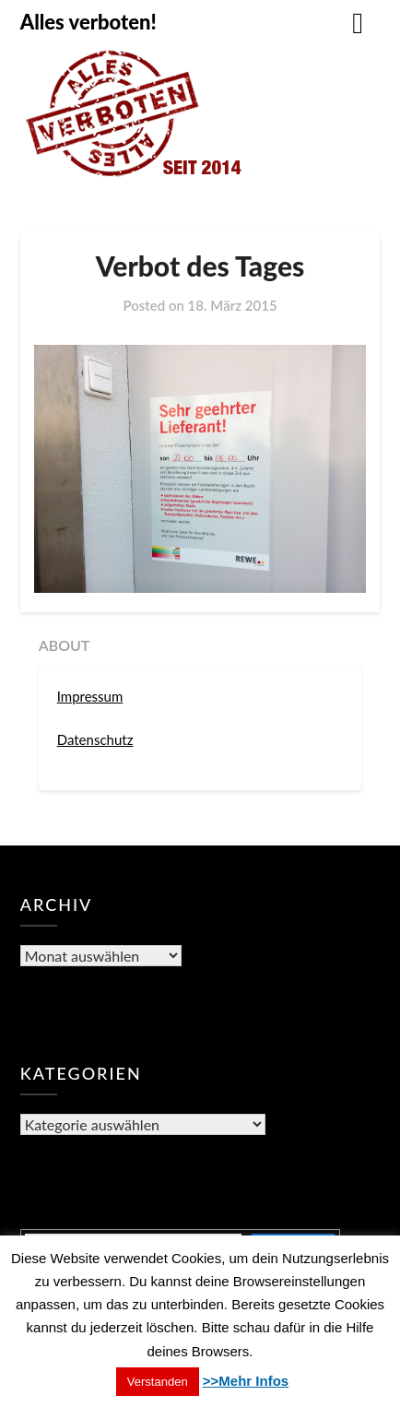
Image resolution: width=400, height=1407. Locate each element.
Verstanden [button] (157, 1382)
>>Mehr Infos (245, 1381)
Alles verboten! (88, 21)
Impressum (90, 696)
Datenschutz (95, 739)
